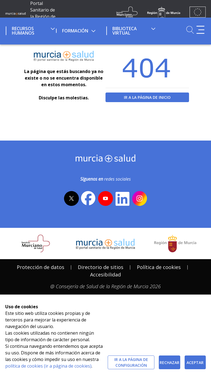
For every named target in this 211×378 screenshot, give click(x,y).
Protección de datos (40, 267)
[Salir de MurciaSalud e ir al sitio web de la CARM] (175, 243)
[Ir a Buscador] (190, 30)
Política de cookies (159, 267)
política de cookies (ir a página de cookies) (48, 366)
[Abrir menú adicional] (200, 30)
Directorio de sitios (100, 267)
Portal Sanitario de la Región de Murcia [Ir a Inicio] (42, 13)
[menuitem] (30, 30)
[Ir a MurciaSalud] (15, 13)
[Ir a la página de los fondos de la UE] (198, 13)
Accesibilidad (105, 274)
